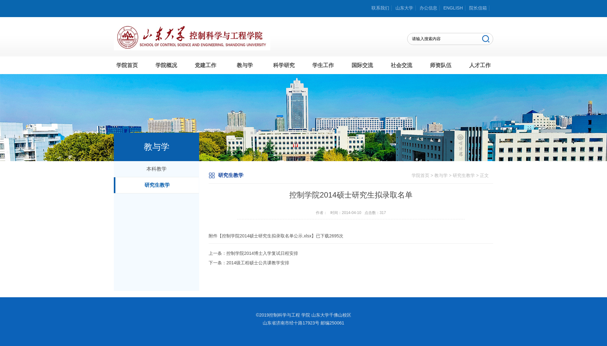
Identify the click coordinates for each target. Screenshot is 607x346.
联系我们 (380, 7)
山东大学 (404, 7)
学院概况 (166, 65)
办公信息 (428, 7)
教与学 (245, 65)
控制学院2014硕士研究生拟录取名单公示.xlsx (266, 235)
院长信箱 (478, 7)
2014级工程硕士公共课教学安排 (257, 262)
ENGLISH (453, 7)
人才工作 (480, 65)
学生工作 (323, 65)
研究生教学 (157, 185)
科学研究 (284, 65)
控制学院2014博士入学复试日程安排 (262, 253)
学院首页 (127, 65)
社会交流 (401, 65)
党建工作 (205, 65)
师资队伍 (440, 65)
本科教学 (156, 169)
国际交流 (362, 65)
